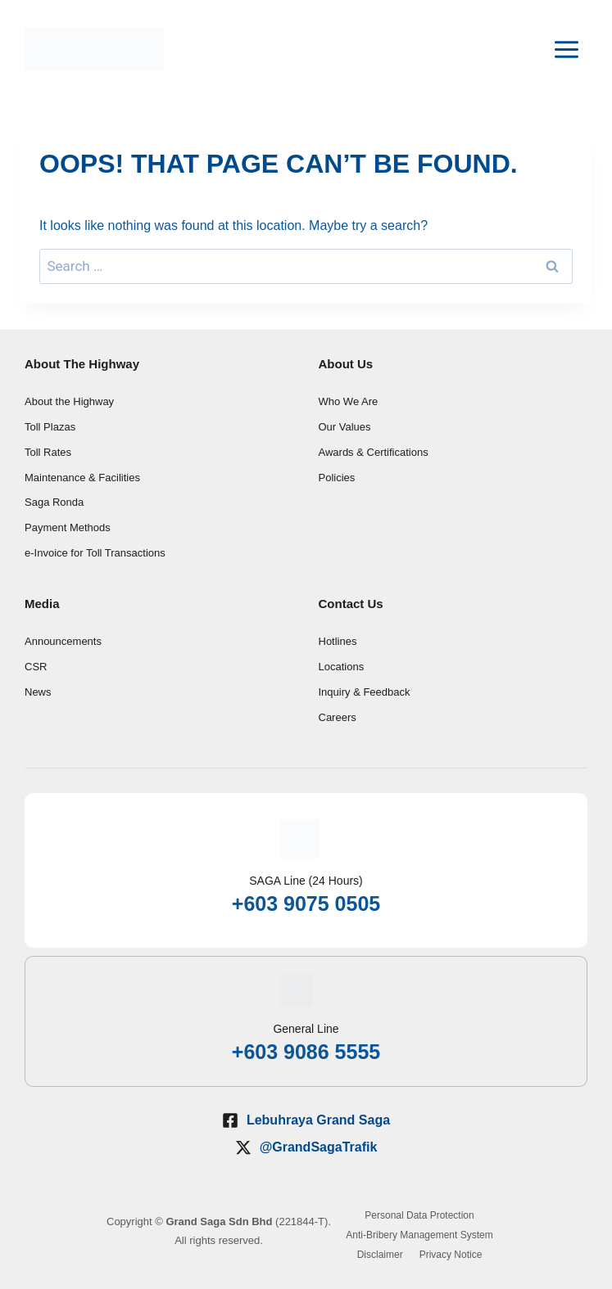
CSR (36, 666)
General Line (305, 1028)
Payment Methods (68, 527)
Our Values (345, 427)
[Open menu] (566, 49)
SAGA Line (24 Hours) (306, 880)
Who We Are (349, 401)
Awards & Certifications (373, 452)
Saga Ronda (54, 502)
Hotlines (338, 641)
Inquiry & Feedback (364, 692)
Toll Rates (48, 452)
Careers (337, 717)
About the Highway (69, 401)
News (38, 692)
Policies (337, 477)
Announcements (63, 641)
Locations (342, 666)
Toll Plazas (50, 427)
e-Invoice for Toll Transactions (95, 553)
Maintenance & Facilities (82, 477)
